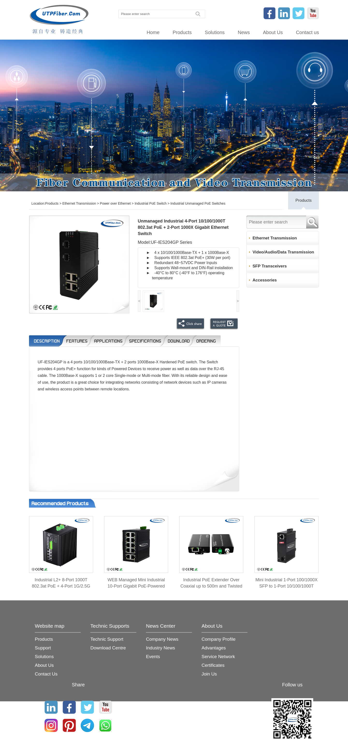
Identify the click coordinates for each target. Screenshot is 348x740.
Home (153, 32)
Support (43, 647)
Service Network (218, 656)
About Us (273, 32)
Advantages (214, 647)
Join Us (209, 673)
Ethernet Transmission (79, 203)
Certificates (213, 665)
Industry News (160, 647)
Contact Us (46, 673)
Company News (162, 639)
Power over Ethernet (115, 203)
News (244, 32)
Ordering (206, 341)
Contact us (307, 32)
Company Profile (218, 639)
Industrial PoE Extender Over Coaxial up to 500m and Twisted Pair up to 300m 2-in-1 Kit (211, 586)
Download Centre (108, 647)
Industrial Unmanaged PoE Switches (197, 203)
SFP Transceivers (270, 266)
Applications (108, 341)
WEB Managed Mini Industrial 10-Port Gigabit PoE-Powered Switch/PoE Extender (136, 586)
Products (182, 32)
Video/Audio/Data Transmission (283, 252)
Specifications (145, 341)
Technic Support (106, 639)
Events (153, 656)
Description (47, 341)
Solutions (215, 32)
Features (76, 341)
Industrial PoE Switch (151, 203)
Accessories (265, 280)
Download (179, 341)
